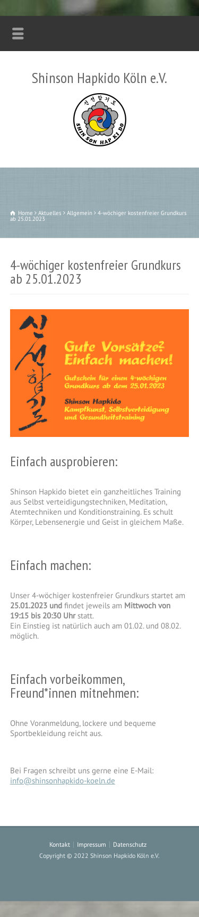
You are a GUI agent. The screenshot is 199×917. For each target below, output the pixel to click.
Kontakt (59, 844)
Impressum (91, 844)
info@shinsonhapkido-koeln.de (62, 780)
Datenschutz (129, 844)
